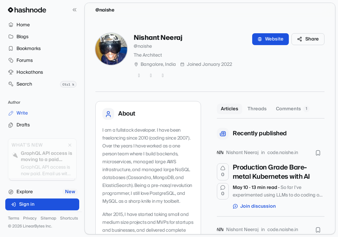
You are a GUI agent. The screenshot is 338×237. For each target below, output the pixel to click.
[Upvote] (223, 171)
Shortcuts (69, 218)
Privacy (30, 218)
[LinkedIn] (162, 75)
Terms (13, 218)
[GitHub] (151, 75)
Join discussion (254, 206)
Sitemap (48, 218)
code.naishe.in (282, 152)
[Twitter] (139, 75)
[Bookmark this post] (317, 152)
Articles (229, 109)
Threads (257, 109)
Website (270, 39)
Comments (293, 109)
